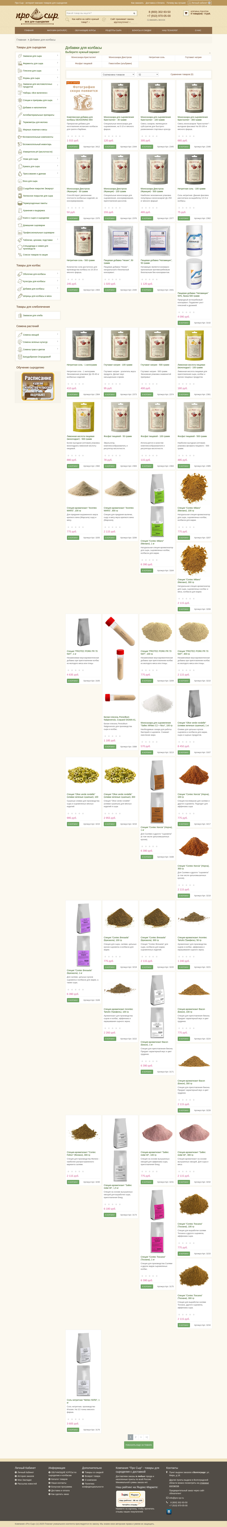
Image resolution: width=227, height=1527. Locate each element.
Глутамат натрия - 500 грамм (155, 365)
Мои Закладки (25, 1480)
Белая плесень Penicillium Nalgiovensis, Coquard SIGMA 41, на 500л (120, 720)
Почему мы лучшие (176, 3)
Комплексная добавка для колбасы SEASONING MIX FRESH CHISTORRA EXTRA (81, 120)
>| (147, 1437)
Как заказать (137, 3)
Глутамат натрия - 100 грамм (118, 365)
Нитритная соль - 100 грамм (191, 188)
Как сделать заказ (60, 1494)
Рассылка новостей (27, 1483)
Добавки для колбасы (43, 39)
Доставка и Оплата (155, 3)
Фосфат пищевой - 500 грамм (192, 436)
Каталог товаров (59, 1479)
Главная (21, 39)
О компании (91, 1480)
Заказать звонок (156, 20)
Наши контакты (58, 1483)
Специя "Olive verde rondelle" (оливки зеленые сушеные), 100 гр (82, 797)
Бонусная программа (61, 1487)
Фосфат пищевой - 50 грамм (118, 436)
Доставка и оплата (60, 1490)
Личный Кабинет (26, 1472)
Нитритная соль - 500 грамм (81, 260)
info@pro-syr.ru (176, 1498)
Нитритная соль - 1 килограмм (82, 365)
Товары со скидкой (94, 1472)
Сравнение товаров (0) (182, 74)
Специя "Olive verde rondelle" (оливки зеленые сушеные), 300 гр (119, 797)
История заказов (26, 1476)
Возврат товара (92, 1476)
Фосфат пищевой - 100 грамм (155, 436)
